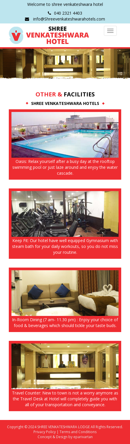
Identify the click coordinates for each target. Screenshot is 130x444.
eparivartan (83, 436)
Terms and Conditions (78, 431)
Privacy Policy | (46, 431)
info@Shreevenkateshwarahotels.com (65, 19)
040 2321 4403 (65, 13)
